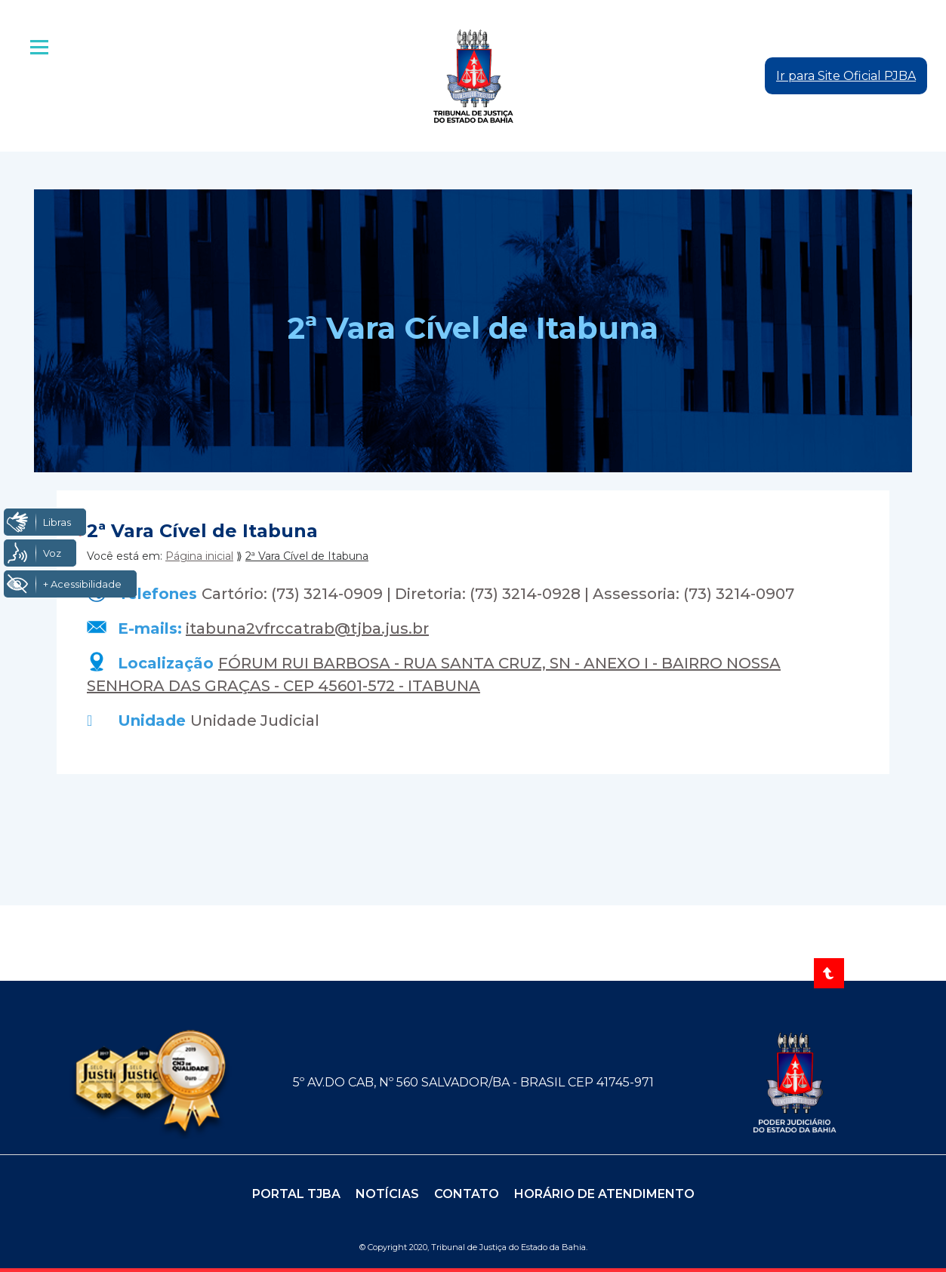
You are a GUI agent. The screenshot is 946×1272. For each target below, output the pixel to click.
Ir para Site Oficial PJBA (846, 76)
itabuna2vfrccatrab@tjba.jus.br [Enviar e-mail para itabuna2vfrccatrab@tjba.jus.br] (307, 628)
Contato (466, 1194)
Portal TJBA (296, 1194)
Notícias (387, 1194)
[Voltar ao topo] (829, 973)
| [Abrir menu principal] (40, 48)
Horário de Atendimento (604, 1194)
